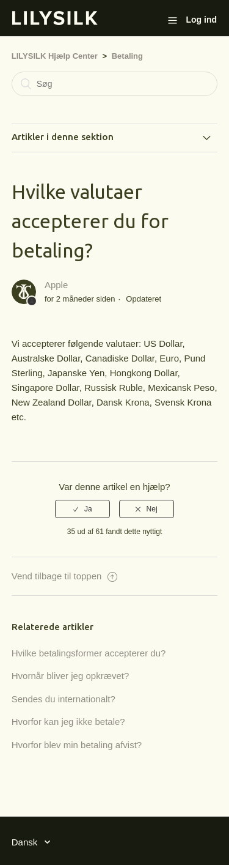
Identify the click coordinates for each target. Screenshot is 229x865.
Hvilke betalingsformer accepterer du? (89, 653)
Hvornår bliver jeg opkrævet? (70, 675)
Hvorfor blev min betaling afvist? (77, 745)
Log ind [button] (201, 19)
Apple (56, 285)
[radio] (82, 509)
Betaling (127, 56)
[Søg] (115, 84)
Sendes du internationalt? (63, 699)
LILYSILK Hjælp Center (55, 56)
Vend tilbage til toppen (64, 576)
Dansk (26, 842)
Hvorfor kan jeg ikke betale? (68, 721)
